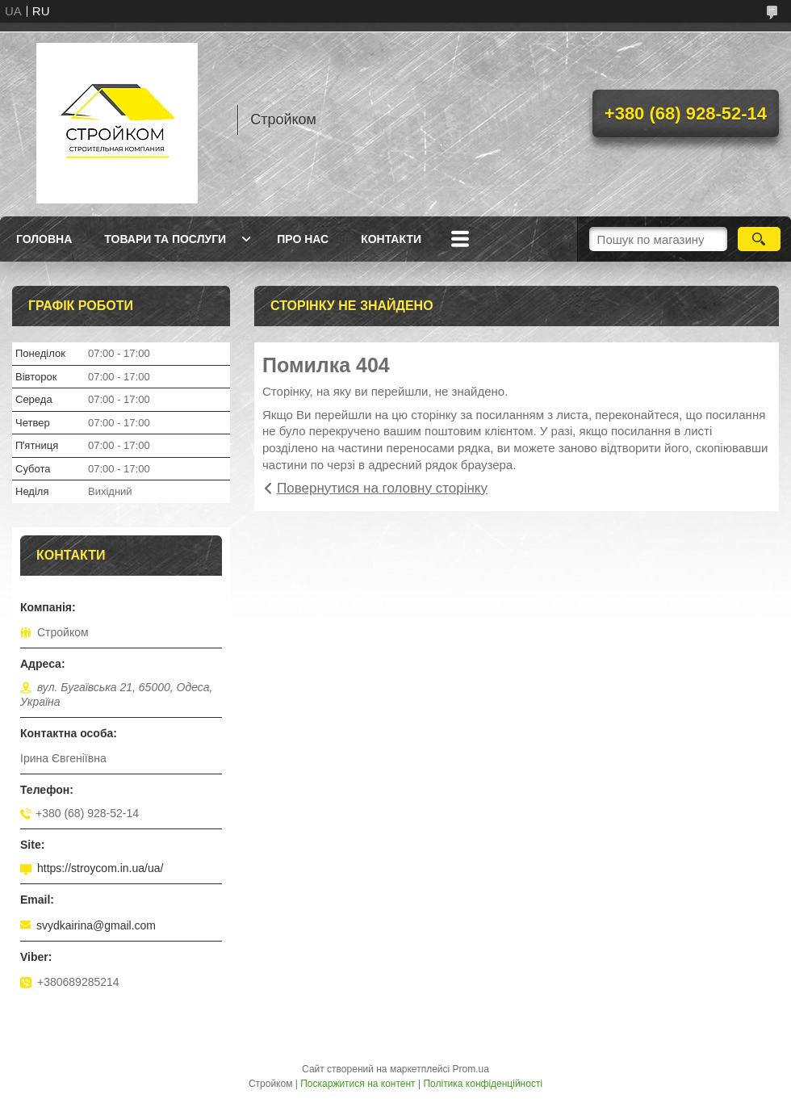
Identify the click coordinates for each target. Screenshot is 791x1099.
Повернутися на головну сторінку (382, 488)
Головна (44, 239)
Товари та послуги (165, 239)
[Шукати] (759, 239)
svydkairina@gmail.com (96, 925)
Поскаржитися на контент (357, 1083)
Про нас (303, 239)
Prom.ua (471, 1069)
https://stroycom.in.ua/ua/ (100, 868)
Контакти (391, 239)
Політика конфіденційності (482, 1083)
